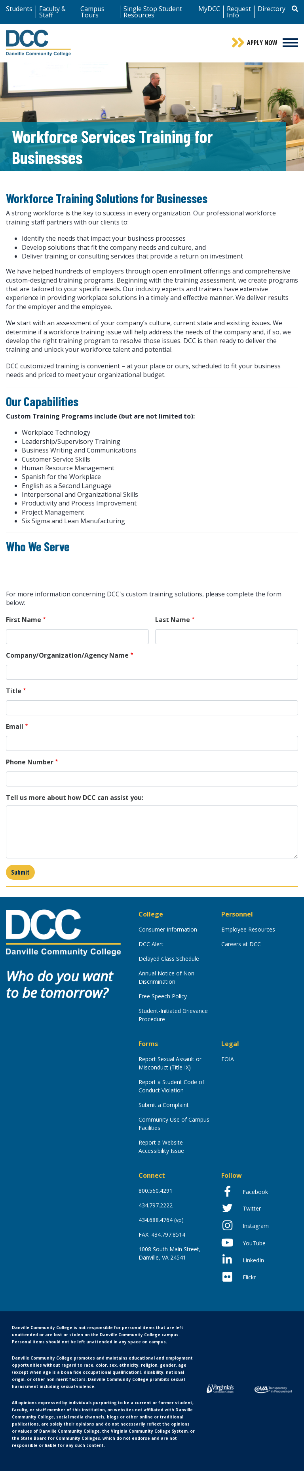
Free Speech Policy (163, 996)
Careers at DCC (241, 944)
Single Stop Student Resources (153, 11)
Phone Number (29, 762)
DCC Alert (151, 944)
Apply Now (262, 42)
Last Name (172, 619)
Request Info (239, 11)
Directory (271, 8)
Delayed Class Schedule (169, 958)
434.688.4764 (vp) (161, 1220)
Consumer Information (168, 929)
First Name (23, 619)
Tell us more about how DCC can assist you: (74, 797)
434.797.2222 (156, 1205)
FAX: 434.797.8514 (162, 1234)
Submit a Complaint (164, 1105)
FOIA (227, 1059)
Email (14, 726)
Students (19, 8)
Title (13, 690)
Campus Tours (92, 11)
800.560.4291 (156, 1190)
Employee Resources (248, 929)
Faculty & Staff (52, 11)
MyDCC (209, 8)
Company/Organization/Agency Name (67, 655)
